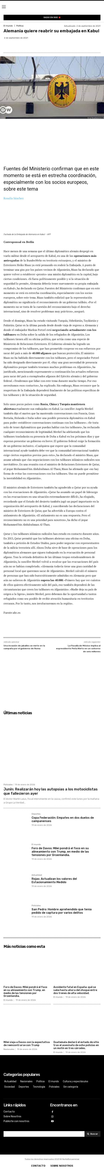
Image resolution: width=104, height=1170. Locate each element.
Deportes (36, 814)
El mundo (8, 26)
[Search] (92, 1134)
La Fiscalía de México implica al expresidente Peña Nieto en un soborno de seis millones (78, 648)
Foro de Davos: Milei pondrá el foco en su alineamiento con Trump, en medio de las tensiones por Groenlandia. (60, 852)
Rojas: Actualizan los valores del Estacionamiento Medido (54, 880)
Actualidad (37, 875)
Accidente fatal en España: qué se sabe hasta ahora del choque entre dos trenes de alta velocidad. (75, 990)
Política (19, 26)
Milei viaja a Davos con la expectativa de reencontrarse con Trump (27, 1044)
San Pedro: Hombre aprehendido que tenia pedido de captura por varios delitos (62, 911)
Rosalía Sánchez (14, 198)
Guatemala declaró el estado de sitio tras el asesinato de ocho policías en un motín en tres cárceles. (76, 1045)
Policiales (8, 785)
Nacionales (9, 1049)
